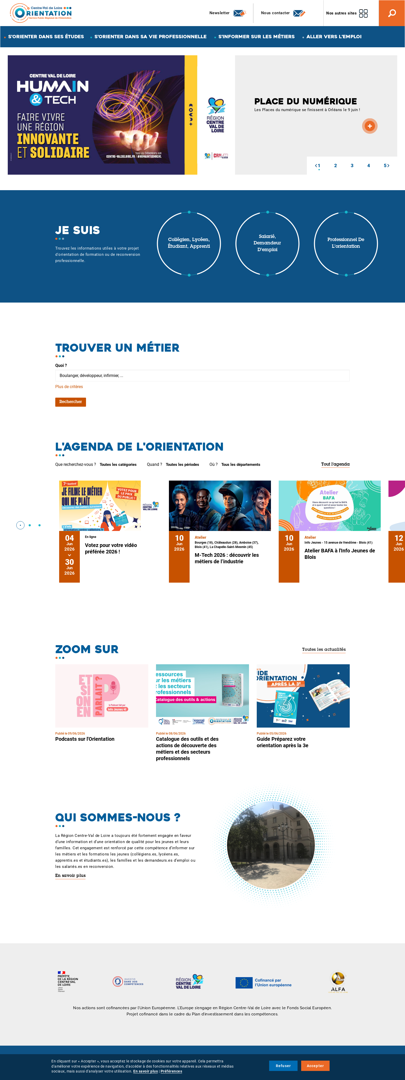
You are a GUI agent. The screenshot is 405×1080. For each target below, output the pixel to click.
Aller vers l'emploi (334, 37)
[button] (316, 166)
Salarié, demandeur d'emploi (267, 243)
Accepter (315, 1066)
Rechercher (70, 402)
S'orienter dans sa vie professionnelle (151, 37)
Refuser (283, 1066)
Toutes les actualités (324, 650)
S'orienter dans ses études (46, 37)
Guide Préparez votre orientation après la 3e (282, 742)
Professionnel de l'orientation (346, 243)
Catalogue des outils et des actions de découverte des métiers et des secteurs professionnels (187, 748)
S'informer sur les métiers (257, 37)
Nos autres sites (341, 13)
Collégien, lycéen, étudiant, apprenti (189, 243)
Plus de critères (69, 386)
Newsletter (228, 13)
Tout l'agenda (335, 464)
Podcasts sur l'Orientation (84, 739)
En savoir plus (70, 876)
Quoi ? (61, 365)
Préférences (171, 1071)
